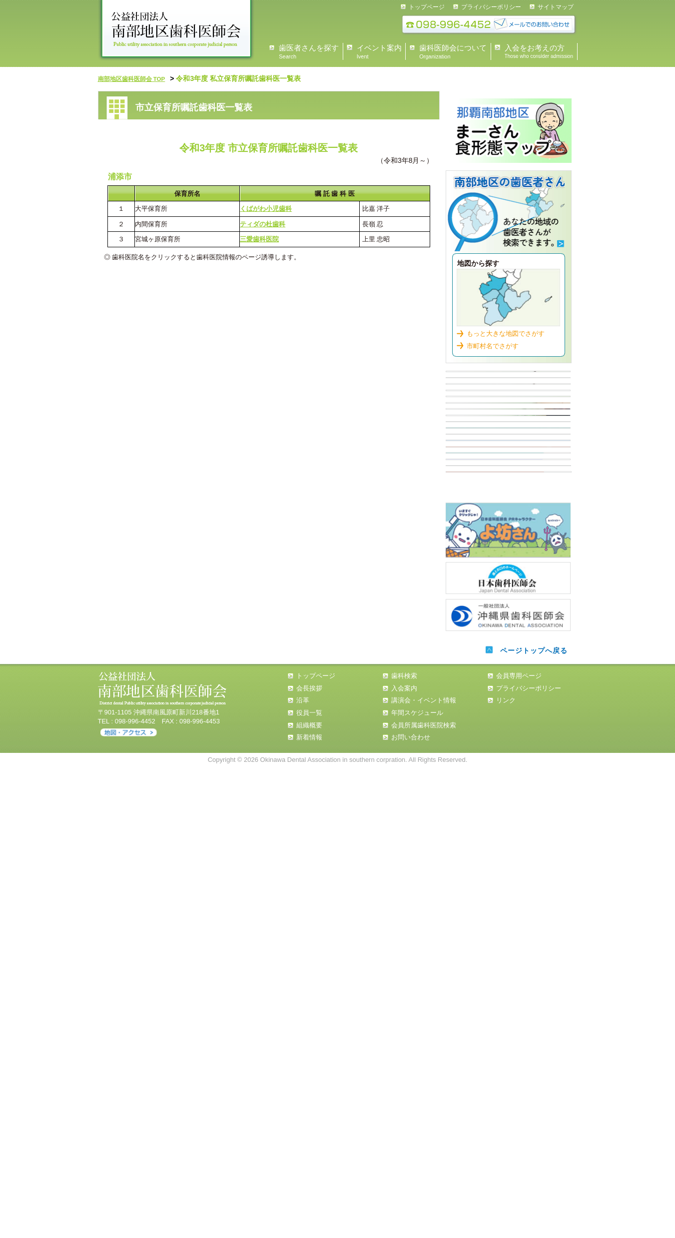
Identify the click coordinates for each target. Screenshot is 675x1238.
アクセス (128, 1204)
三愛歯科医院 (259, 237)
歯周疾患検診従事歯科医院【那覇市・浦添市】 (508, 656)
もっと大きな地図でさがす (506, 327)
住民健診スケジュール (508, 519)
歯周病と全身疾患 (508, 794)
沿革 (302, 1171)
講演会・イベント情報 (423, 1171)
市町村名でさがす (493, 340)
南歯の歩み (508, 898)
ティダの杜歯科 (262, 222)
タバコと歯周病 (508, 829)
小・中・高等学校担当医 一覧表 (508, 622)
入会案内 (508, 484)
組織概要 (309, 1196)
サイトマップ (556, 6)
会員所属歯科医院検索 (423, 1196)
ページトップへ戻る (532, 1121)
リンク (506, 1171)
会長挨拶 (309, 1159)
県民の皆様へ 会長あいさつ (508, 381)
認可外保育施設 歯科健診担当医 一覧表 (508, 588)
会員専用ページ (519, 1147)
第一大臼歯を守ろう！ (509, 932)
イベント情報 (508, 450)
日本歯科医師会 (508, 1049)
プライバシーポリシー (491, 6)
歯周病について (508, 691)
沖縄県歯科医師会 (508, 1084)
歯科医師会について (508, 415)
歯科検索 (508, 212)
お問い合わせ (410, 1208)
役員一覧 (309, 1184)
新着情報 (309, 1208)
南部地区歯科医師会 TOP (137, 78)
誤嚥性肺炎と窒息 (508, 863)
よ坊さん (508, 1003)
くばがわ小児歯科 (266, 207)
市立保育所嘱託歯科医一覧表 (508, 553)
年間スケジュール (417, 1184)
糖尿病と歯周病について (508, 760)
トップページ (427, 6)
